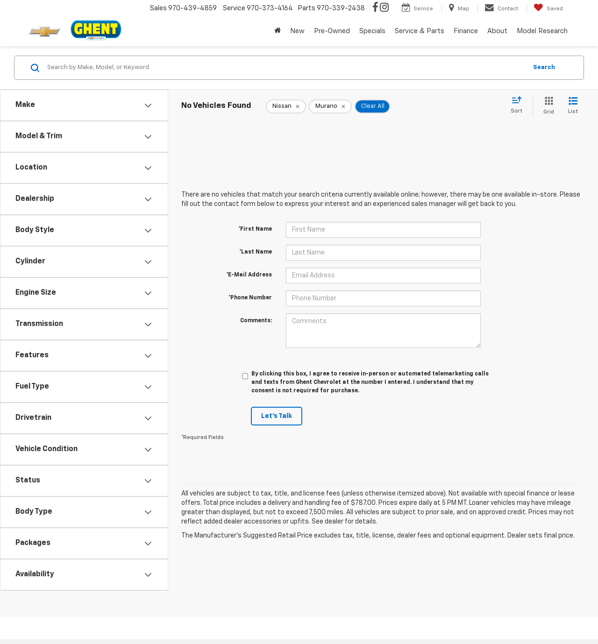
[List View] (573, 106)
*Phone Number (250, 298)
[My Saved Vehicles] (548, 8)
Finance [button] (466, 31)
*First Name (255, 229)
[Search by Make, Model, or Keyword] (285, 68)
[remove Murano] (330, 106)
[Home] (277, 31)
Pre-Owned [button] (332, 31)
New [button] (297, 31)
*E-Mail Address (249, 275)
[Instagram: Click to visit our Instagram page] (384, 8)
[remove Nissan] (286, 106)
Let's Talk (276, 416)
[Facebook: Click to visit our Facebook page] (375, 8)
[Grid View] (547, 106)
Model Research (542, 31)
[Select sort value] (519, 105)
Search (544, 67)
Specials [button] (372, 31)
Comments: (256, 321)
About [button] (497, 31)
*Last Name (255, 252)
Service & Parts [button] (419, 31)
